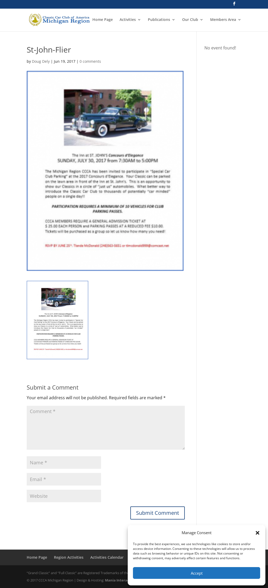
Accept (197, 573)
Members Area (223, 20)
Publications (159, 20)
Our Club (190, 20)
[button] (257, 532)
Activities (128, 20)
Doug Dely (41, 61)
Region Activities (68, 557)
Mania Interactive (120, 580)
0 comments (90, 61)
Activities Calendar (107, 557)
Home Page (102, 20)
